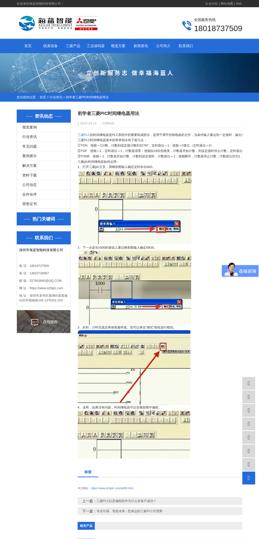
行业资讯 (56, 97)
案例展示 (29, 156)
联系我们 (186, 46)
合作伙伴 (29, 194)
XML (239, 3)
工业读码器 (96, 46)
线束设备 (50, 46)
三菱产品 (73, 46)
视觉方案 (118, 46)
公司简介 (163, 46)
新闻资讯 (141, 46)
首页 (28, 46)
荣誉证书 (29, 204)
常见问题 (29, 146)
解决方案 (29, 165)
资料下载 (29, 175)
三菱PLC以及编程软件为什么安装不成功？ (126, 501)
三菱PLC (84, 135)
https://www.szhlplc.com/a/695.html (112, 488)
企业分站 (211, 3)
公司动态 (29, 185)
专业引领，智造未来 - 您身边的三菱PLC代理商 (129, 511)
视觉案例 (29, 127)
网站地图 (227, 3)
